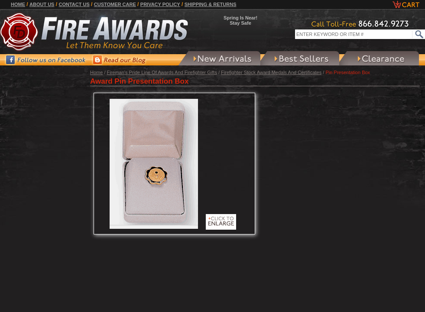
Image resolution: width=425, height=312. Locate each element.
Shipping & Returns (211, 4)
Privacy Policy (160, 4)
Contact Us (73, 4)
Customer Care (115, 4)
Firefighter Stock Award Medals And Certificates (271, 72)
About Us (41, 4)
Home (18, 4)
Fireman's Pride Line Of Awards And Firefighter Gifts (162, 72)
